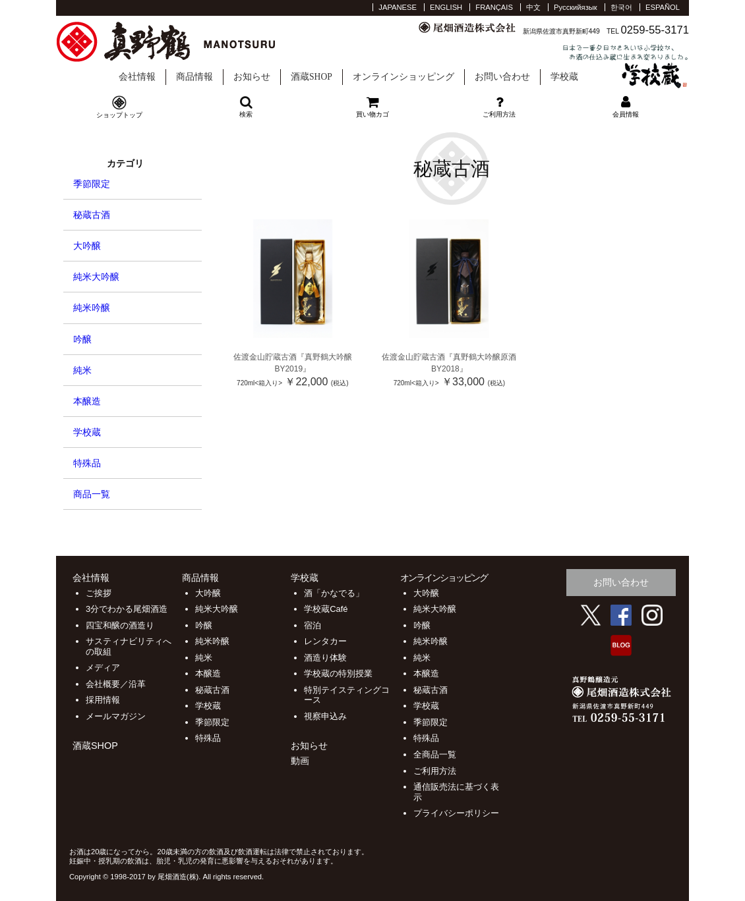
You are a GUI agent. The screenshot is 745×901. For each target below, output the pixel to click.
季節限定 (91, 183)
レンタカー (325, 641)
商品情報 (194, 77)
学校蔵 (625, 66)
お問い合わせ (502, 77)
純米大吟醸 (96, 276)
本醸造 (87, 401)
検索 (246, 107)
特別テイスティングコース (347, 695)
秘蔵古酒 (91, 214)
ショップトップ (119, 115)
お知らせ (251, 77)
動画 (300, 760)
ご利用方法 (434, 771)
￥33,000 (449, 381)
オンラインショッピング (403, 77)
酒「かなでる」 (334, 593)
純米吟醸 (91, 307)
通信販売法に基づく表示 (456, 792)
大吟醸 (87, 245)
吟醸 (82, 339)
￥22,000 (292, 381)
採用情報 (103, 700)
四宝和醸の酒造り (120, 625)
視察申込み (325, 716)
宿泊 (312, 625)
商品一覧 (91, 494)
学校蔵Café (325, 609)
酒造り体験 (325, 658)
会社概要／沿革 (116, 684)
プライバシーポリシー (456, 813)
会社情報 (137, 77)
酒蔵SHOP (311, 77)
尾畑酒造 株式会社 (180, 42)
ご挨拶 (98, 593)
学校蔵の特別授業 (338, 673)
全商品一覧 (434, 754)
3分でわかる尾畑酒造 (126, 609)
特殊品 (87, 463)
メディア (103, 667)
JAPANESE (397, 7)
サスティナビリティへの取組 (128, 646)
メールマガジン (116, 716)
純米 (82, 370)
